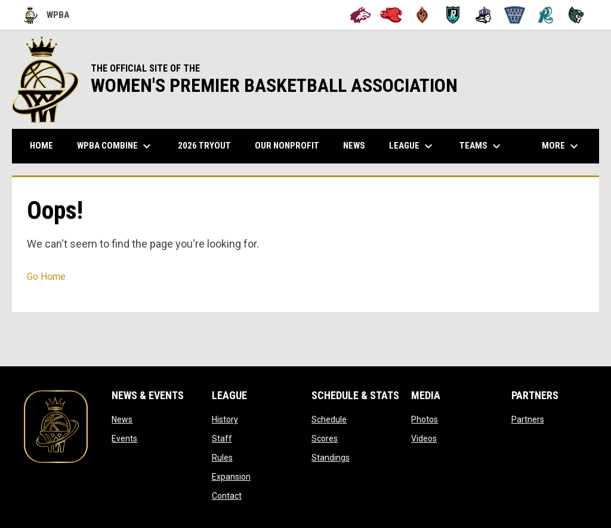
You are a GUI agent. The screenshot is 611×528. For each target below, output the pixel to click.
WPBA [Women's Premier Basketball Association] (46, 15)
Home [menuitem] (41, 145)
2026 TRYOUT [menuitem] (209, 145)
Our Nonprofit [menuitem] (291, 145)
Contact (227, 496)
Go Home (46, 276)
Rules (222, 457)
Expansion (231, 476)
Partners (527, 419)
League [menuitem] (412, 146)
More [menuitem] (561, 146)
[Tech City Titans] (576, 15)
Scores (324, 438)
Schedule (329, 419)
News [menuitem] (354, 145)
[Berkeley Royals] (453, 15)
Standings (330, 457)
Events (124, 438)
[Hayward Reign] (484, 15)
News (122, 419)
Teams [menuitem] (481, 146)
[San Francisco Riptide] (546, 15)
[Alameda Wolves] (361, 15)
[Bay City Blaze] (422, 15)
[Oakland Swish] (515, 15)
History (225, 419)
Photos (424, 419)
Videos (424, 438)
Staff (222, 438)
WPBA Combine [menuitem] (115, 146)
